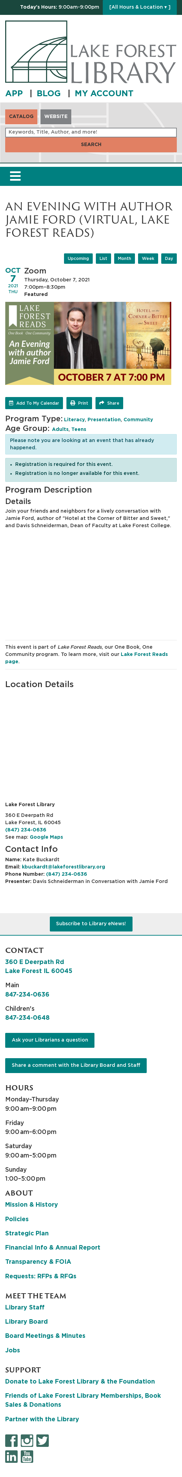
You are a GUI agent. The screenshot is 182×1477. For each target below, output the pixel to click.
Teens (78, 429)
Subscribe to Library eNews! (91, 923)
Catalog (21, 116)
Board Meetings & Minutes (45, 1336)
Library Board (26, 1322)
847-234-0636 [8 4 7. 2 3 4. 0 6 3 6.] (27, 995)
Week (148, 258)
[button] (59, 7)
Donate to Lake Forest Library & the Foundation (80, 1382)
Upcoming (78, 258)
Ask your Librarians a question (50, 1040)
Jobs (12, 1351)
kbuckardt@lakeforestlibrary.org (63, 867)
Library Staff (25, 1308)
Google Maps (46, 837)
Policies (17, 1219)
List (103, 258)
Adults (60, 429)
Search (91, 144)
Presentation (104, 419)
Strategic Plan (27, 1234)
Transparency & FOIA (38, 1262)
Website (55, 116)
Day (169, 258)
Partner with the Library (42, 1419)
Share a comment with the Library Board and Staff (76, 1065)
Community (138, 419)
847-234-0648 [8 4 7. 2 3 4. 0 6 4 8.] (27, 1018)
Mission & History (31, 1205)
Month (124, 258)
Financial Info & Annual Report (52, 1248)
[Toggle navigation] (15, 176)
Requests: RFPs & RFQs (40, 1276)
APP (15, 94)
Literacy (74, 419)
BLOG (50, 94)
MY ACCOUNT (104, 94)
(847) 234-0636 (25, 830)
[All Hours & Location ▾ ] (140, 7)
